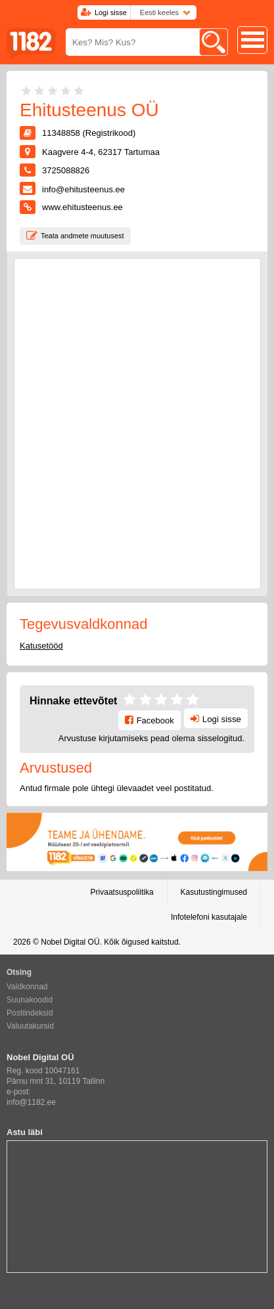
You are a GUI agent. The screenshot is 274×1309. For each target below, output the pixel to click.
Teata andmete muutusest (82, 236)
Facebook (155, 720)
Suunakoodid (30, 999)
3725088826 (65, 170)
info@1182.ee (31, 1102)
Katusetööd (41, 646)
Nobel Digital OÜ (70, 942)
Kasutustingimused (214, 892)
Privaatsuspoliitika (122, 892)
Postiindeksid (30, 1013)
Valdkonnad (27, 986)
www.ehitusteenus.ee (82, 207)
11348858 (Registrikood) (88, 133)
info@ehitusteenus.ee (83, 189)
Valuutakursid (30, 1026)
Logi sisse (111, 12)
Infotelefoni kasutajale (209, 917)
